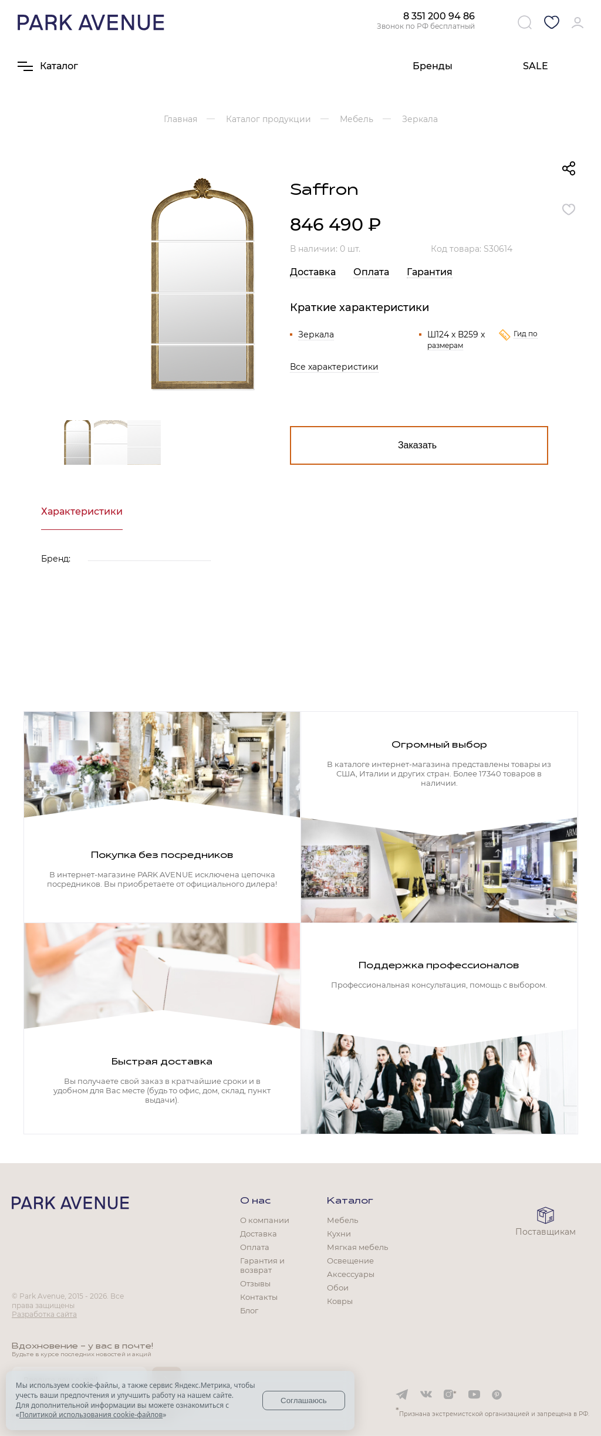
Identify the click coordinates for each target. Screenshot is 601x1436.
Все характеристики (334, 366)
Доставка (313, 272)
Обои (338, 1287)
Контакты (259, 1297)
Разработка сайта (44, 1314)
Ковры (340, 1301)
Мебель (342, 1220)
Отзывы (255, 1283)
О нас (255, 1201)
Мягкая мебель (357, 1247)
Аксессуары (350, 1274)
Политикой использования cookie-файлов (91, 1415)
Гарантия (430, 272)
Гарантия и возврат (262, 1265)
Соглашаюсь (304, 1400)
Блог (249, 1310)
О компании (264, 1220)
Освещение (350, 1260)
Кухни (339, 1233)
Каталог (350, 1201)
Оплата (371, 272)
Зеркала (316, 334)
